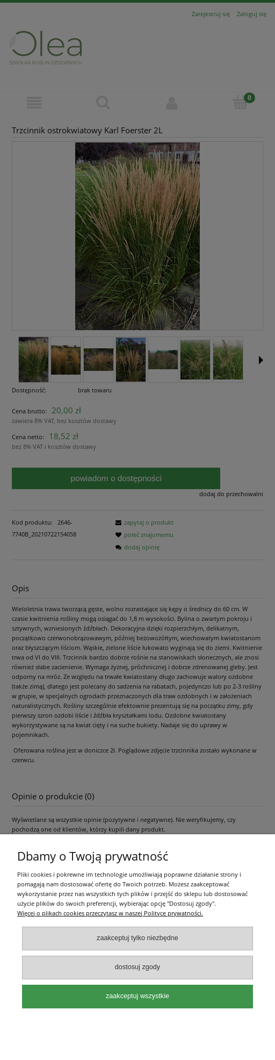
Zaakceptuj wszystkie (137, 996)
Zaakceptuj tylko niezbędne (137, 938)
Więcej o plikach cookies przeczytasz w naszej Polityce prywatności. (110, 913)
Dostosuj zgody (137, 967)
